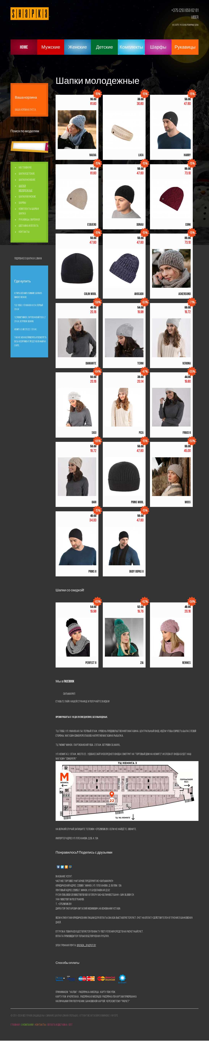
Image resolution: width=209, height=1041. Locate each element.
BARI (94, 502)
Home (24, 47)
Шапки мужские (27, 196)
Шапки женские (27, 179)
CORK (188, 225)
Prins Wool (137, 502)
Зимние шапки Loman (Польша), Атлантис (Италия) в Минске (78, 1015)
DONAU (140, 225)
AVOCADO (138, 294)
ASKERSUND (184, 294)
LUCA (140, 155)
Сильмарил (69, 693)
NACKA (92, 155)
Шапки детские (27, 173)
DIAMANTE (91, 363)
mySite (114, 1015)
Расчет (125, 1001)
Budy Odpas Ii (136, 572)
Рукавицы (185, 47)
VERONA (186, 363)
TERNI (140, 363)
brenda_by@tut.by (86, 945)
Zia (141, 663)
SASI (94, 433)
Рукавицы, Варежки (29, 219)
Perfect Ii (90, 663)
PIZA (141, 433)
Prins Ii (92, 572)
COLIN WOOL (90, 294)
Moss (188, 502)
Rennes (186, 663)
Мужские (50, 47)
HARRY (187, 155)
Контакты (24, 232)
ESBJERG (91, 225)
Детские (104, 47)
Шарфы (158, 47)
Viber (194, 17)
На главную (25, 167)
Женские (77, 47)
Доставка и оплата (28, 225)
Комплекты (131, 47)
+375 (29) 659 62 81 (184, 10)
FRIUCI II (187, 433)
